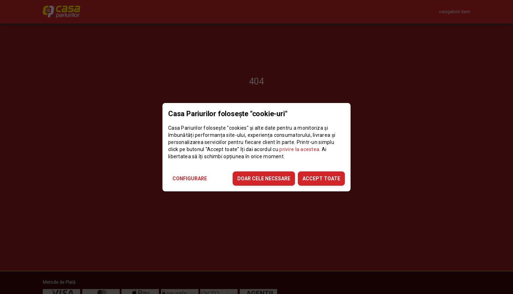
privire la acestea (299, 149)
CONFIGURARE (189, 178)
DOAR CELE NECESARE (263, 178)
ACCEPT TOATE (321, 178)
